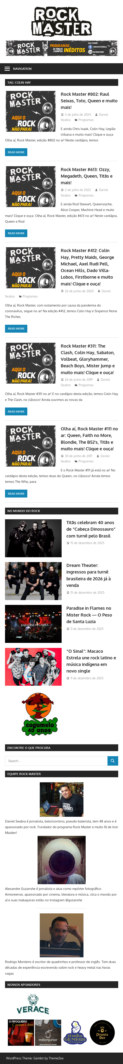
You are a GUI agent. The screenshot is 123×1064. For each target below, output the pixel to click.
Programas (86, 120)
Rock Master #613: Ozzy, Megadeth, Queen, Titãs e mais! (87, 176)
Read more (16, 152)
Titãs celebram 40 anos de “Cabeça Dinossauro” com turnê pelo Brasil (91, 529)
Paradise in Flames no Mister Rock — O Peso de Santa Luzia (89, 614)
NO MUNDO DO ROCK (23, 511)
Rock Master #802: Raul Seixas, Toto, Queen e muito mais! (89, 100)
